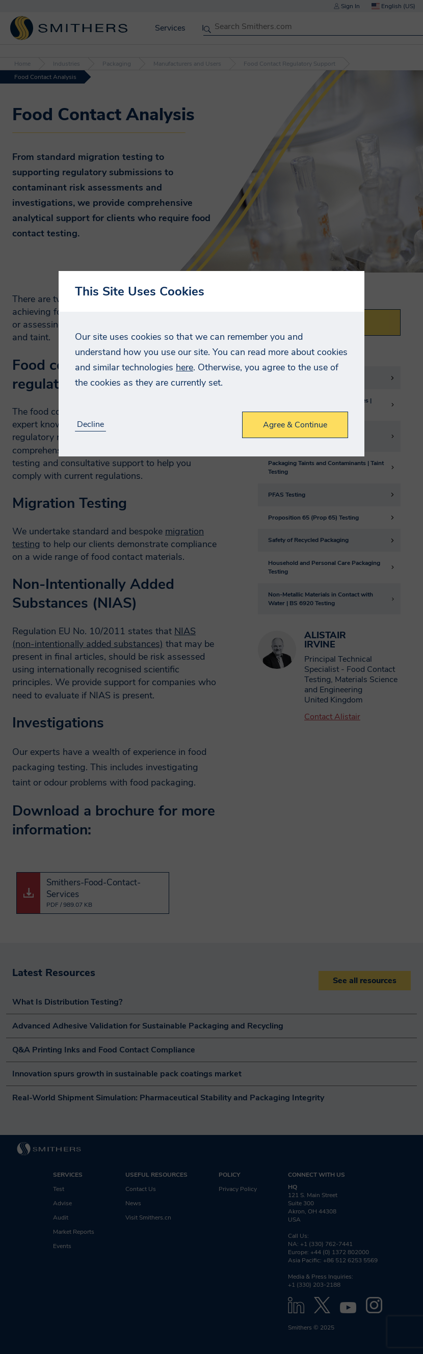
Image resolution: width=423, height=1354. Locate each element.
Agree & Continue (295, 424)
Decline (90, 424)
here (184, 367)
